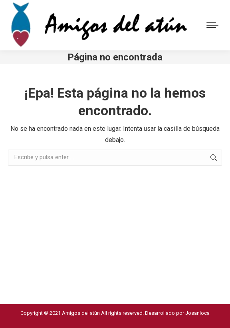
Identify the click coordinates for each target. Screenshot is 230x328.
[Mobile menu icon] (212, 25)
